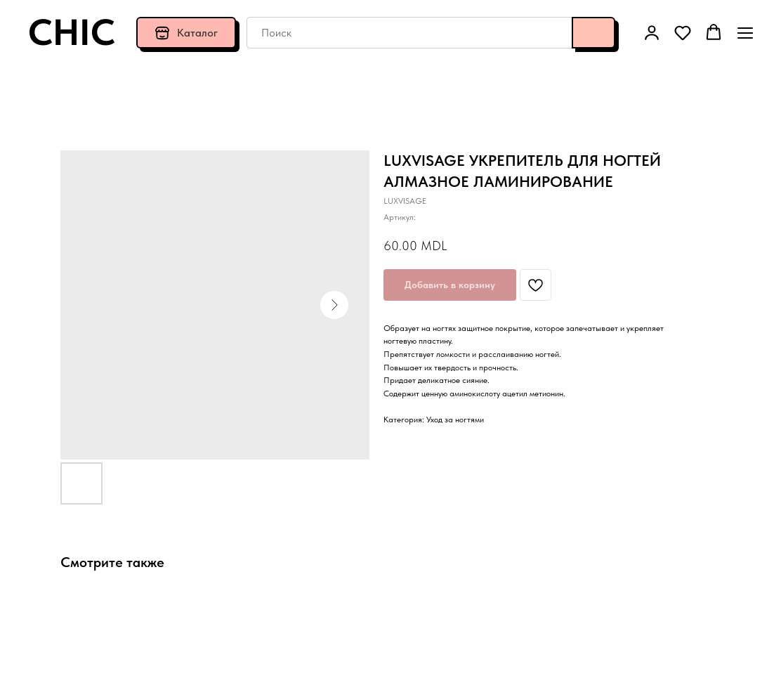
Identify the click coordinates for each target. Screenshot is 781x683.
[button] (651, 32)
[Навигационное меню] (745, 32)
